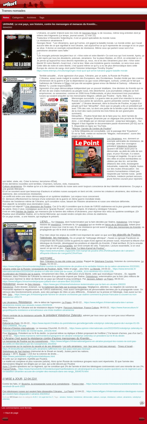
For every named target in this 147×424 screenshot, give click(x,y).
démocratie (87, 397)
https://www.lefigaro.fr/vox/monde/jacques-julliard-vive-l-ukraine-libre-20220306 (42, 281)
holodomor (78, 397)
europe (103, 397)
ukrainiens (127, 397)
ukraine (63, 397)
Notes (6, 17)
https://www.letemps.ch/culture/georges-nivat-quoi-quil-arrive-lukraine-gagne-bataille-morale (82, 70)
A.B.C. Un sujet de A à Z (43, 397)
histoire (70, 397)
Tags (41, 17)
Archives (31, 17)
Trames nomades (13, 10)
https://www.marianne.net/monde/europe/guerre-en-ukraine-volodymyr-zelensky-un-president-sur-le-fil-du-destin (69, 335)
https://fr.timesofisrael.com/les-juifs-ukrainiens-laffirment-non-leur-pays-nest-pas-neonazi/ (46, 349)
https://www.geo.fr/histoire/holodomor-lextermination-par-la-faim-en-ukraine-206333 (84, 284)
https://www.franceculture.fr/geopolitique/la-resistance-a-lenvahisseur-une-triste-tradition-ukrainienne (70, 308)
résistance (111, 397)
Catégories (18, 17)
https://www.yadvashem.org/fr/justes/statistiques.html (29, 356)
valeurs (96, 397)
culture (119, 397)
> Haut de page (10, 413)
